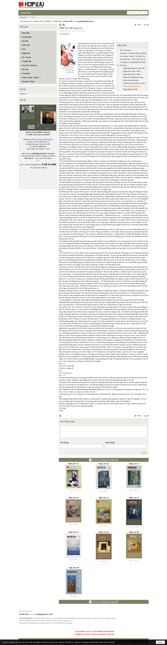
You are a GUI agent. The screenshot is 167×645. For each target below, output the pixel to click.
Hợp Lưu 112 (134, 498)
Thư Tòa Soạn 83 (125, 50)
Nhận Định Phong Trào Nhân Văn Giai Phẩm (135, 68)
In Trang (60, 415)
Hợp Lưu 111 (73, 532)
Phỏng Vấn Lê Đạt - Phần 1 (132, 71)
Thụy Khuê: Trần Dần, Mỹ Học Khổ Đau (133, 53)
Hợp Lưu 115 (134, 464)
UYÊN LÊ (23, 94)
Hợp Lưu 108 (74, 568)
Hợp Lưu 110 (104, 532)
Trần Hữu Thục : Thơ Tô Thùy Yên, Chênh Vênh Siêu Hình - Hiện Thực (134, 59)
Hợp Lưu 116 (104, 464)
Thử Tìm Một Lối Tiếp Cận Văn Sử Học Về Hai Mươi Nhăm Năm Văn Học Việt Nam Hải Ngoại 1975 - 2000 (135, 83)
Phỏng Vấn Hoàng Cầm (130, 80)
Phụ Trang (123, 65)
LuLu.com (50, 153)
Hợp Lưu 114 (73, 498)
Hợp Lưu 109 (134, 532)
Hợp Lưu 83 (122, 45)
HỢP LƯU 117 (73, 464)
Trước (139, 25)
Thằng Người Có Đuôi (130, 89)
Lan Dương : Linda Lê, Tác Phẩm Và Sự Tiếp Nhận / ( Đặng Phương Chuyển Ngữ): (134, 56)
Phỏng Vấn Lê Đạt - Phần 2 (132, 74)
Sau (145, 25)
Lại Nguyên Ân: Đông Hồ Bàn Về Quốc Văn (134, 62)
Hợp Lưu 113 (104, 498)
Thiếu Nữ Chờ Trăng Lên (132, 86)
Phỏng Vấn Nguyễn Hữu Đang (133, 77)
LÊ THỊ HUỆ (64, 34)
